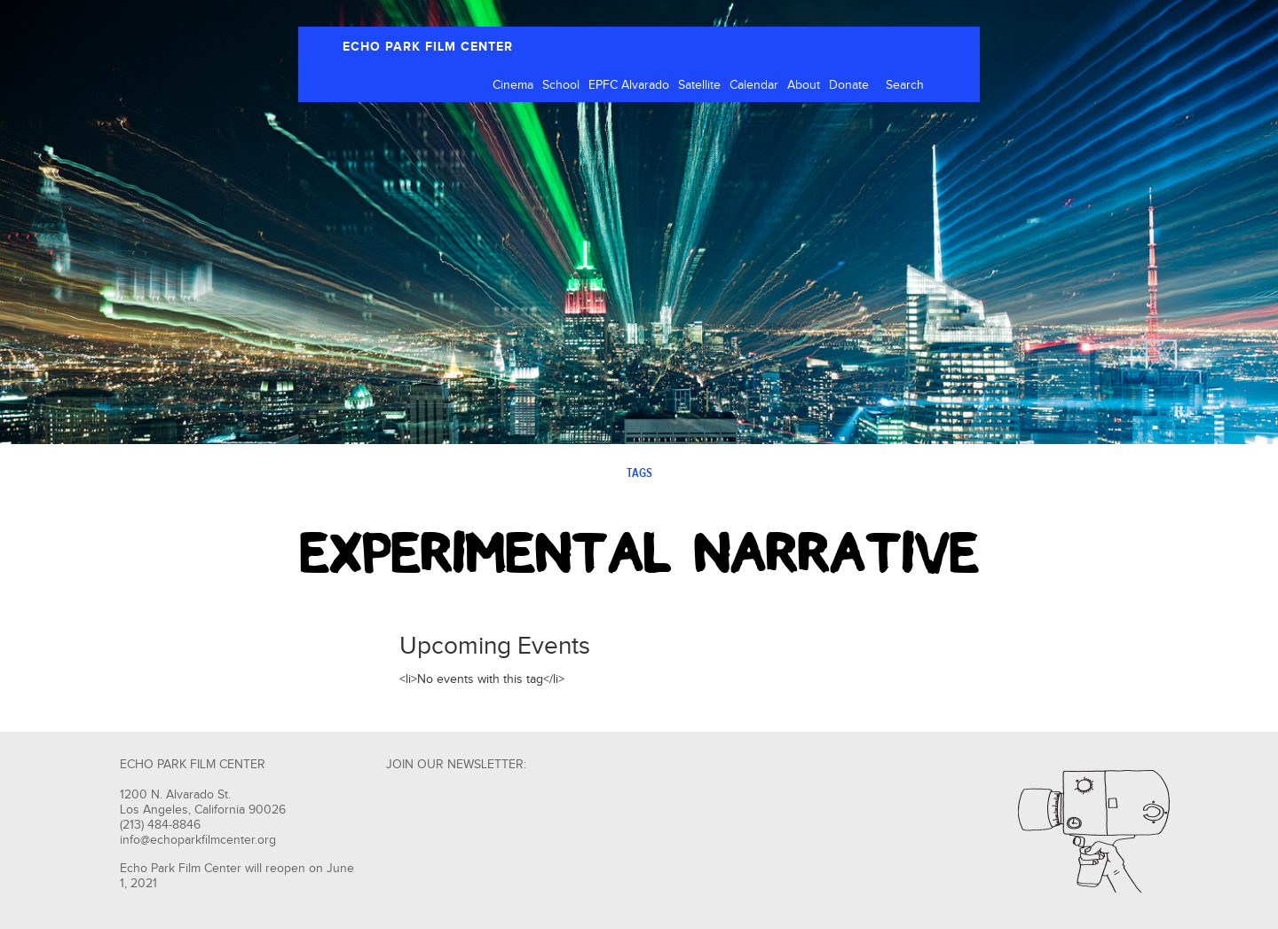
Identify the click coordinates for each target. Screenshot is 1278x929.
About (803, 85)
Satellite (699, 85)
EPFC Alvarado (628, 85)
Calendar (754, 85)
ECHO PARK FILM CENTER (428, 46)
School (561, 85)
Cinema (513, 85)
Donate (849, 85)
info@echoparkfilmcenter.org (198, 840)
